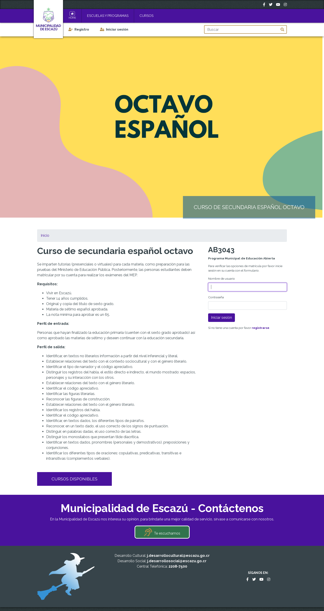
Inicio (45, 235)
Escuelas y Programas (107, 16)
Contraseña (216, 297)
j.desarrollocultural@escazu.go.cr (178, 555)
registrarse (260, 328)
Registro (81, 29)
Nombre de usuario (221, 278)
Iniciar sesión (117, 29)
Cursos (146, 16)
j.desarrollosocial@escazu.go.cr (177, 561)
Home (72, 17)
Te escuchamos (167, 533)
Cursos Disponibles (74, 478)
